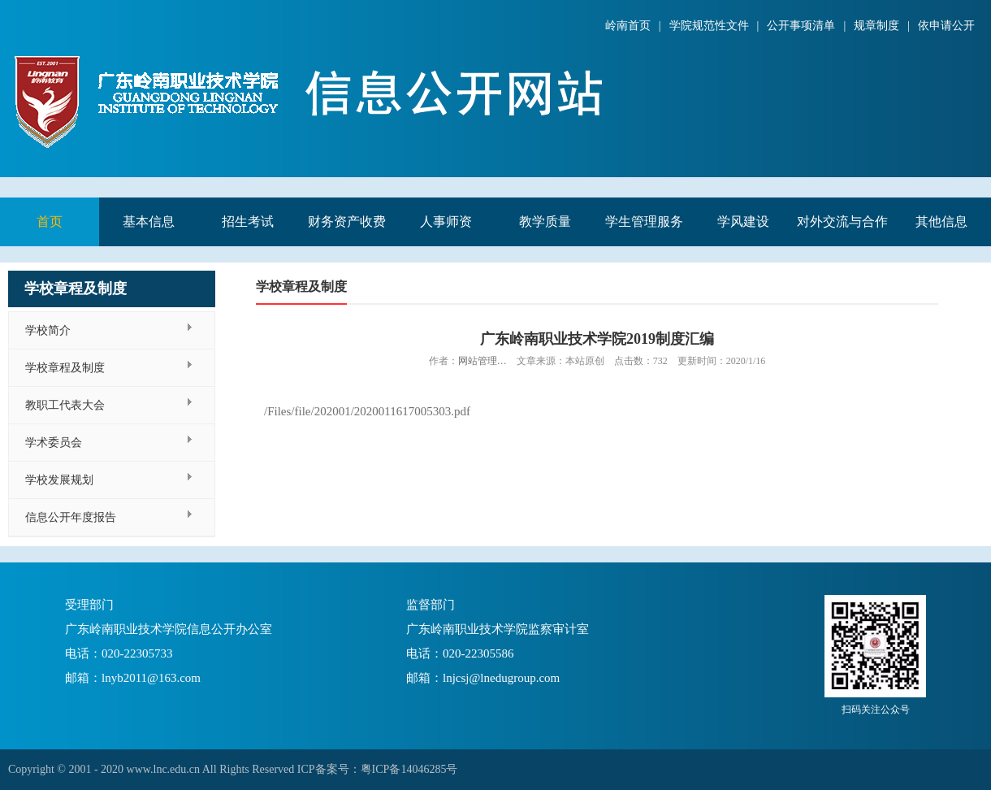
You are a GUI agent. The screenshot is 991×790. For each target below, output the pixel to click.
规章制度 (876, 26)
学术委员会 (53, 442)
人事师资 (446, 221)
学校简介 (48, 330)
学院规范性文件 (709, 26)
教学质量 (545, 221)
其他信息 (941, 221)
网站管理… (482, 361)
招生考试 (248, 221)
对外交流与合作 (842, 221)
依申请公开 (946, 26)
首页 (50, 221)
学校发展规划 (59, 480)
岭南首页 (628, 26)
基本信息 (149, 221)
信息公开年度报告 (70, 517)
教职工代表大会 (65, 405)
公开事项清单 (801, 26)
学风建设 (743, 221)
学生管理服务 (644, 221)
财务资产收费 (347, 221)
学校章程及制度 (65, 368)
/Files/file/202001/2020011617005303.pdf (367, 411)
